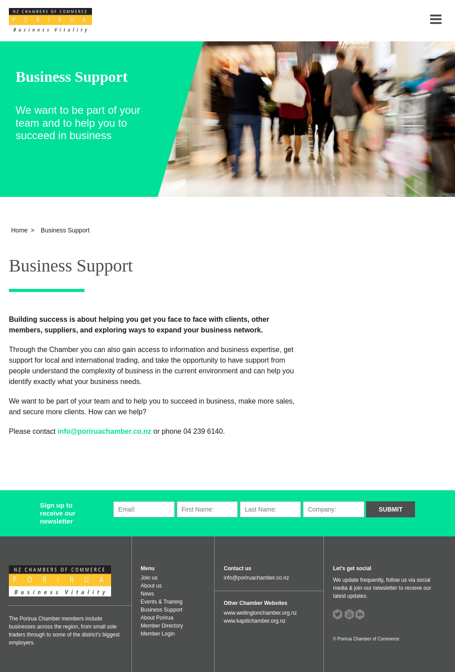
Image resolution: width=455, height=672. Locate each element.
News (147, 594)
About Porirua (157, 618)
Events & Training (162, 602)
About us (151, 586)
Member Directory (162, 626)
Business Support (162, 610)
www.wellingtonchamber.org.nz (260, 613)
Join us (149, 578)
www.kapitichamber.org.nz (254, 621)
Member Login (158, 634)
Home (19, 230)
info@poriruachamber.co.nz (105, 431)
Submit (391, 509)
